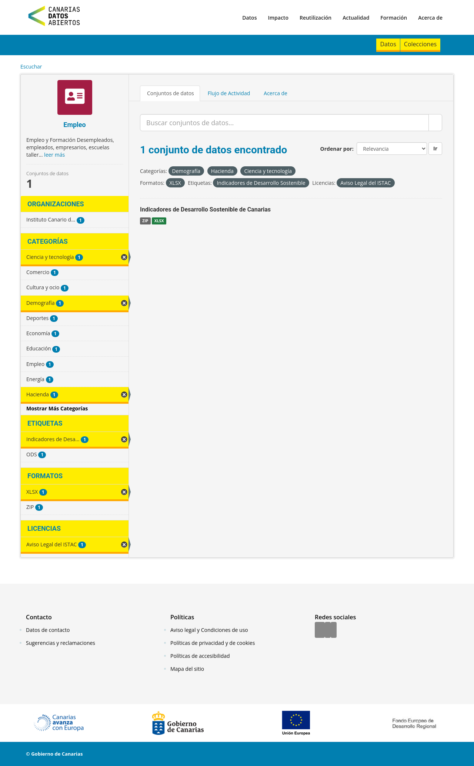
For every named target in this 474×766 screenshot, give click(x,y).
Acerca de (430, 17)
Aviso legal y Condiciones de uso (209, 629)
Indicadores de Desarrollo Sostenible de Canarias (205, 209)
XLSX (159, 220)
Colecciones (420, 44)
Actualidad (356, 17)
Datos (249, 17)
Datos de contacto (48, 629)
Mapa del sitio (187, 668)
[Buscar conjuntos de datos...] (284, 122)
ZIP (145, 220)
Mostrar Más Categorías (57, 408)
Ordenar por (336, 148)
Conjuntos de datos (170, 93)
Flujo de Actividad (229, 93)
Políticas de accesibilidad (200, 655)
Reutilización (315, 17)
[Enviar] (435, 122)
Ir (435, 148)
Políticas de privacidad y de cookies (212, 642)
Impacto (278, 17)
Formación (393, 17)
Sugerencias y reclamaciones (60, 642)
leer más (54, 154)
